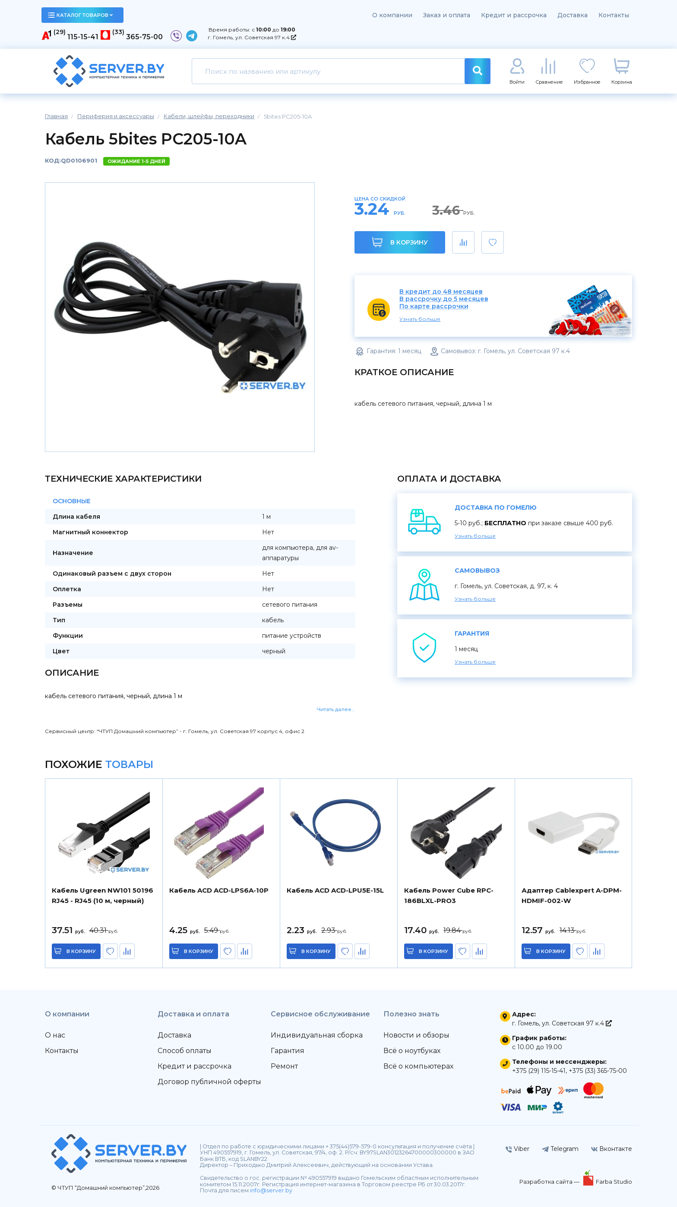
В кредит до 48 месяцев (441, 291)
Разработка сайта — (550, 1181)
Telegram (560, 1149)
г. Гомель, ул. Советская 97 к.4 (252, 37)
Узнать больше (419, 319)
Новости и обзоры (416, 1035)
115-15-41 (82, 37)
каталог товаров (80, 15)
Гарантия (287, 1051)
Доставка (572, 15)
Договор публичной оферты (209, 1082)
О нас (55, 1035)
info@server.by (271, 1190)
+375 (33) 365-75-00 (598, 1071)
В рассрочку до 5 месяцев (443, 299)
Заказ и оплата (446, 15)
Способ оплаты (185, 1051)
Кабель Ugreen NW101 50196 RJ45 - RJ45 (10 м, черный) (102, 895)
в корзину (81, 951)
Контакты (613, 15)
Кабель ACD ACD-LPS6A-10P (219, 890)
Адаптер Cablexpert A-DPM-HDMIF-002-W (572, 895)
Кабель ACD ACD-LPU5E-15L (335, 890)
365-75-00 (144, 37)
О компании (392, 15)
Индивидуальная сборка (317, 1035)
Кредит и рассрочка (514, 15)
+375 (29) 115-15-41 (539, 1071)
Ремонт (284, 1066)
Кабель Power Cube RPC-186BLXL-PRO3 (449, 895)
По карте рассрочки (433, 306)
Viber (517, 1149)
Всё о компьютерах (418, 1066)
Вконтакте (611, 1149)
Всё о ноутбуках (411, 1051)
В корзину (400, 242)
